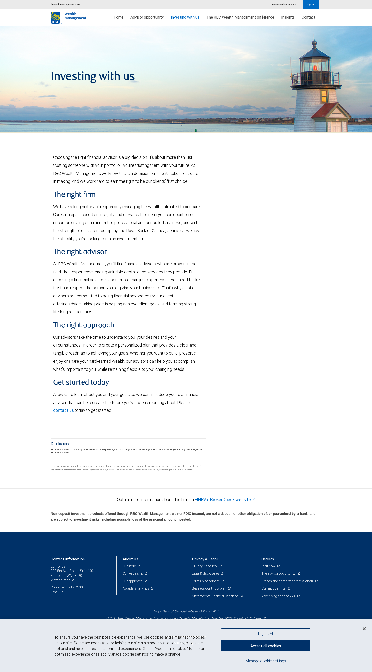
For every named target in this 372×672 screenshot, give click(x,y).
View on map (60, 580)
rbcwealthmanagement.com (65, 4)
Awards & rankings (136, 588)
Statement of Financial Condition (215, 596)
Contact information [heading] (68, 559)
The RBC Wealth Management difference (240, 17)
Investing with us (185, 17)
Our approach (133, 581)
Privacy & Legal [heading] (205, 559)
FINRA (243, 618)
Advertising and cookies (278, 596)
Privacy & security (205, 566)
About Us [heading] (130, 559)
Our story (129, 566)
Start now (268, 566)
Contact (308, 17)
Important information (284, 4)
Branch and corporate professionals (287, 581)
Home (118, 17)
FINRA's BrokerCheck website (223, 499)
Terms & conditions (206, 581)
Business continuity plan (209, 588)
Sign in (311, 4)
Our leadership (133, 573)
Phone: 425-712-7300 (67, 587)
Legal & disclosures (206, 573)
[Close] (364, 629)
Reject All (266, 633)
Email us (57, 592)
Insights (288, 17)
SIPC (258, 618)
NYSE (228, 618)
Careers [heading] (267, 559)
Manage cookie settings (266, 660)
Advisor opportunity (147, 17)
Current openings (273, 588)
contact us (63, 410)
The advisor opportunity (278, 573)
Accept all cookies (266, 646)
